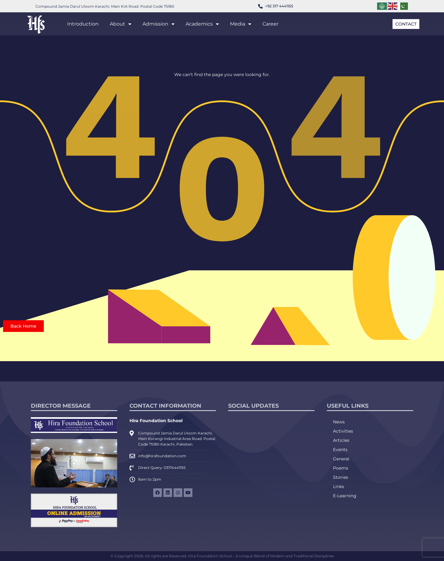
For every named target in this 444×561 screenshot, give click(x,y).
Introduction (83, 24)
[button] (74, 463)
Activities (343, 431)
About (120, 24)
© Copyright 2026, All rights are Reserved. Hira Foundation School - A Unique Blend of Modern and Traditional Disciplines (222, 556)
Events (340, 449)
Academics (202, 24)
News (339, 422)
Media (240, 24)
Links (338, 486)
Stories (340, 477)
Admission (158, 24)
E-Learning (344, 495)
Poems (340, 468)
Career (270, 24)
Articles (341, 440)
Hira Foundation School (156, 420)
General (341, 459)
